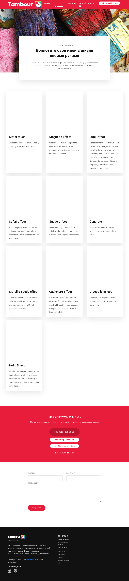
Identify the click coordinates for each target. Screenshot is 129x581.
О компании (59, 4)
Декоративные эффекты (63, 561)
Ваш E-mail (70, 473)
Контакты (72, 3)
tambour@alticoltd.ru (109, 3)
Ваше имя (31, 473)
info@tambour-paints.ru (64, 446)
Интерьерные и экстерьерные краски (63, 541)
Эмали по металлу (61, 555)
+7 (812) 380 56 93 (64, 432)
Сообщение (33, 483)
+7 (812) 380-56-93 (86, 4)
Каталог (47, 3)
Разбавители (62, 548)
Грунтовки (62, 551)
